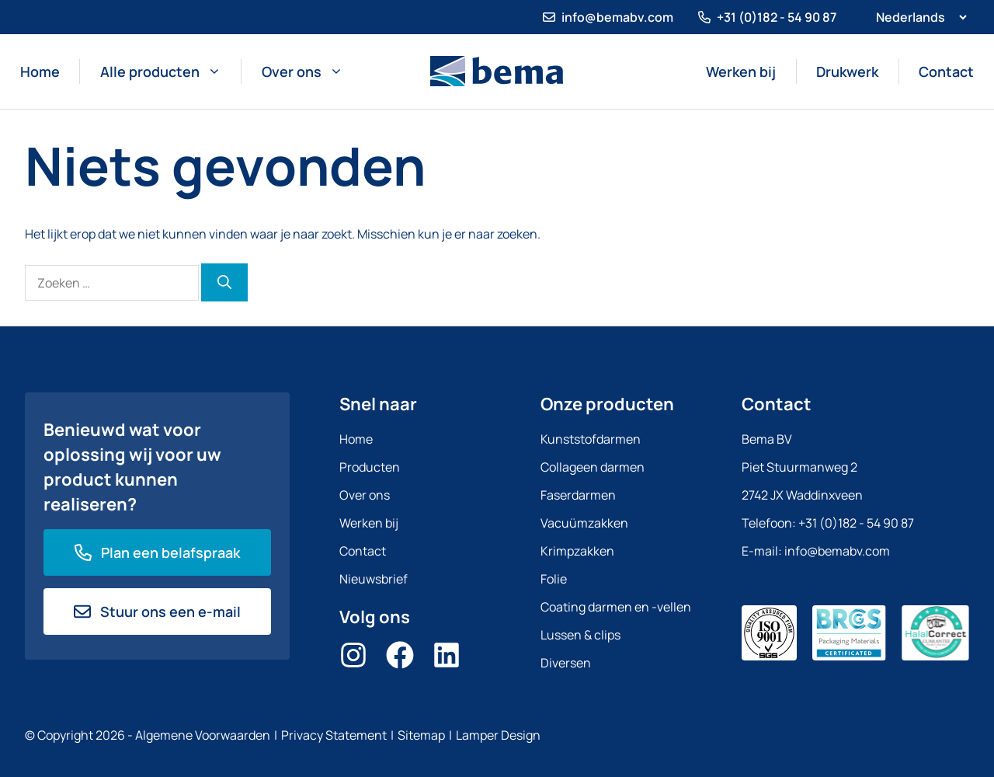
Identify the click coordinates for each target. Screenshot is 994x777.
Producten (369, 467)
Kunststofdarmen (590, 439)
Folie (553, 578)
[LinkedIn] (447, 655)
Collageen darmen (592, 467)
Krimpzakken (577, 550)
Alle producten (160, 71)
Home (40, 71)
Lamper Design (498, 735)
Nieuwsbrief (373, 578)
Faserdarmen (578, 494)
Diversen (565, 662)
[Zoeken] (224, 282)
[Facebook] (400, 655)
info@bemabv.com (617, 17)
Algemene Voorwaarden (202, 735)
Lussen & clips (580, 634)
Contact (946, 71)
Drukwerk (847, 71)
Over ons (302, 71)
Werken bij (741, 71)
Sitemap (421, 735)
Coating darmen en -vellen (615, 606)
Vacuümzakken (584, 522)
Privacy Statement (334, 735)
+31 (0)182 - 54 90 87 (776, 17)
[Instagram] (353, 655)
